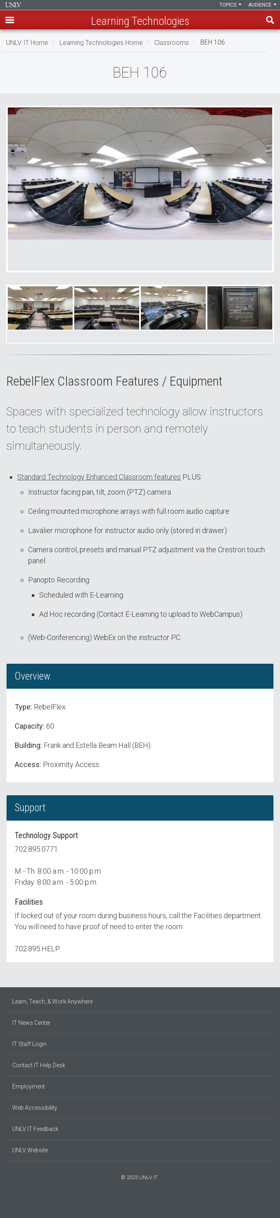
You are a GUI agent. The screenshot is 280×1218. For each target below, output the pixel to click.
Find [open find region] (270, 20)
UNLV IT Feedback (35, 1129)
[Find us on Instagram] (136, 1204)
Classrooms (171, 42)
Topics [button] (231, 5)
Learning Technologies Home (101, 42)
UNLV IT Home (27, 42)
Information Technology (13, 5)
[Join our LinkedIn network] (140, 1204)
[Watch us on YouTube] (148, 1204)
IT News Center (31, 1022)
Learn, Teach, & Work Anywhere (52, 1001)
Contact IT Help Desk (38, 1065)
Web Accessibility (34, 1107)
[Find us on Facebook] (132, 1204)
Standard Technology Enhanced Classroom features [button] (99, 477)
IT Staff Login (29, 1044)
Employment (28, 1086)
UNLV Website (30, 1150)
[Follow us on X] (144, 1204)
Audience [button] (262, 5)
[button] (10, 20)
